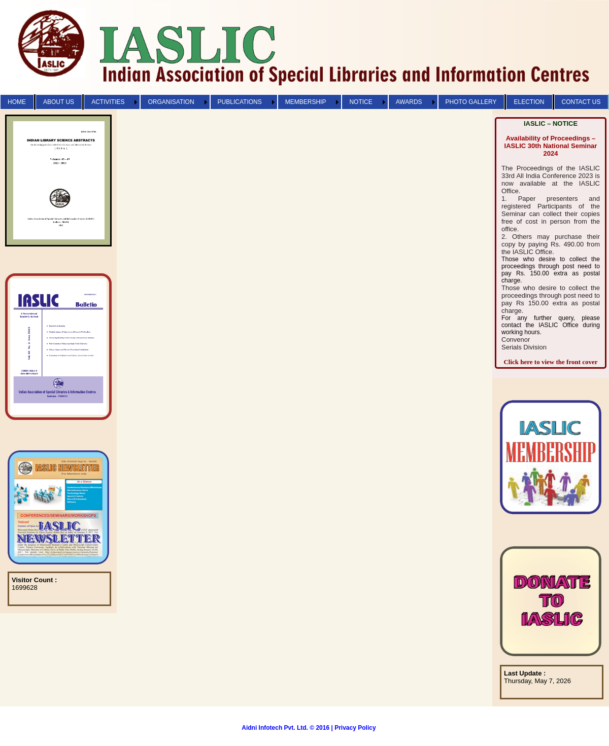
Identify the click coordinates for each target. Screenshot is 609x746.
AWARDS (409, 101)
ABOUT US (58, 101)
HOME (17, 101)
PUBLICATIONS (240, 101)
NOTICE (360, 101)
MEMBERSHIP (305, 101)
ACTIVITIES (107, 101)
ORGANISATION (171, 101)
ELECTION (529, 101)
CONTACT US (581, 101)
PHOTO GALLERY (471, 101)
